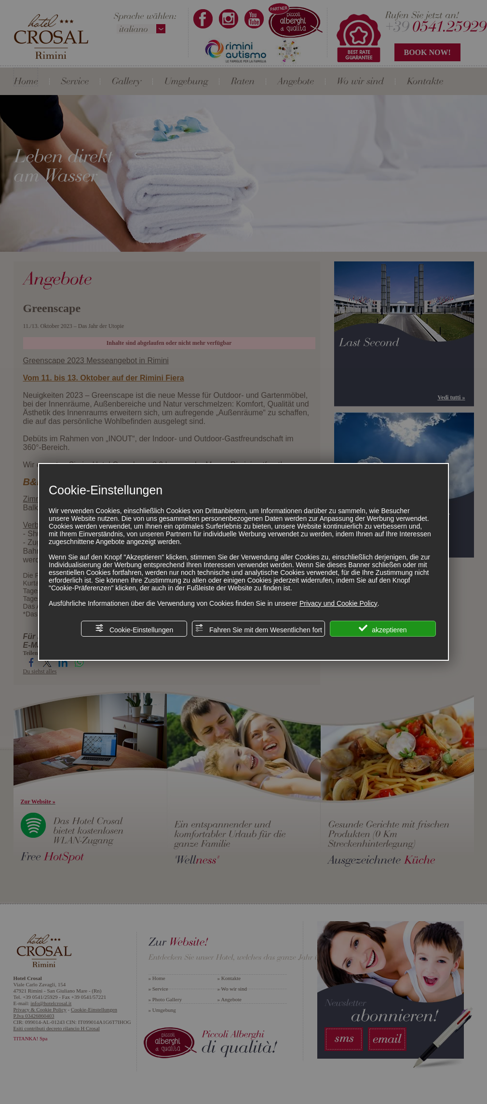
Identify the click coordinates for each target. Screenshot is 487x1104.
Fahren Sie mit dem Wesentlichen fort (258, 629)
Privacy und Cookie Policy (338, 603)
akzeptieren (382, 629)
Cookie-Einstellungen (134, 629)
